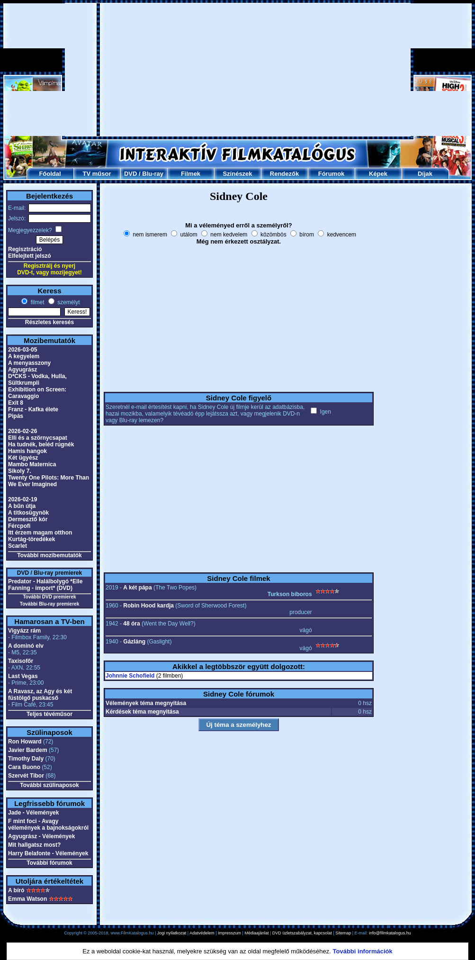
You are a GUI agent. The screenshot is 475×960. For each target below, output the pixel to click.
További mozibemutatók (49, 555)
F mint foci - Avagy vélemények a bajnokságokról (48, 824)
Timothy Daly (26, 758)
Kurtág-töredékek (31, 539)
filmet (36, 302)
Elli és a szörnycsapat (37, 438)
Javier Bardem (27, 750)
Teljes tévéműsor (49, 714)
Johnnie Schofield (130, 675)
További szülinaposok (49, 785)
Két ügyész (23, 457)
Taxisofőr (20, 661)
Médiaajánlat (256, 933)
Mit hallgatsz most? (34, 845)
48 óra (131, 623)
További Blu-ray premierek (49, 604)
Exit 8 (15, 402)
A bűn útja (22, 506)
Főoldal (50, 173)
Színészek (237, 173)
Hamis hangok (27, 451)
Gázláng (134, 641)
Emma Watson (27, 899)
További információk (363, 951)
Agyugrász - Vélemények (41, 836)
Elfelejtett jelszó (29, 256)
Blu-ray (152, 173)
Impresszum (229, 933)
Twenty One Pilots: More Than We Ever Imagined (48, 481)
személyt (68, 302)
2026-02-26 (22, 431)
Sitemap (343, 933)
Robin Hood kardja (148, 605)
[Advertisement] (238, 69)
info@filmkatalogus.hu (390, 933)
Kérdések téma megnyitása (142, 711)
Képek (378, 173)
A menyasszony (29, 363)
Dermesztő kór (27, 519)
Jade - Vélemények (33, 812)
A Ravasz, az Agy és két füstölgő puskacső (40, 694)
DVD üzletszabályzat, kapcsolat (302, 933)
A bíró (16, 890)
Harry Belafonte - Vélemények (48, 853)
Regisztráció (25, 249)
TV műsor (97, 173)
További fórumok (49, 863)
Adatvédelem (202, 933)
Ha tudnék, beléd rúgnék (41, 444)
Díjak (425, 173)
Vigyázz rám (24, 630)
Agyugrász (22, 369)
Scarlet (17, 546)
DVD (130, 173)
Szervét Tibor (26, 775)
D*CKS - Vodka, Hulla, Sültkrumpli (37, 379)
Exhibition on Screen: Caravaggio (37, 392)
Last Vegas (23, 676)
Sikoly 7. (19, 471)
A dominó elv (26, 646)
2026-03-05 (22, 349)
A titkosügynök (28, 512)
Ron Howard (25, 741)
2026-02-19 (22, 499)
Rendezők (284, 173)
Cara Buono (24, 767)
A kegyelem (23, 356)
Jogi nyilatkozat (172, 933)
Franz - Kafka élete (33, 409)
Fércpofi (19, 526)
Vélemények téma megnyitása (146, 703)
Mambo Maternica (32, 464)
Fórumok (331, 173)
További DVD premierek (49, 596)
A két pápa (137, 587)
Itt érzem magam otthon (40, 532)
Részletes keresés (49, 322)
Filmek (190, 173)
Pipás (15, 416)
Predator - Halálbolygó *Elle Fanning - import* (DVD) (45, 584)
